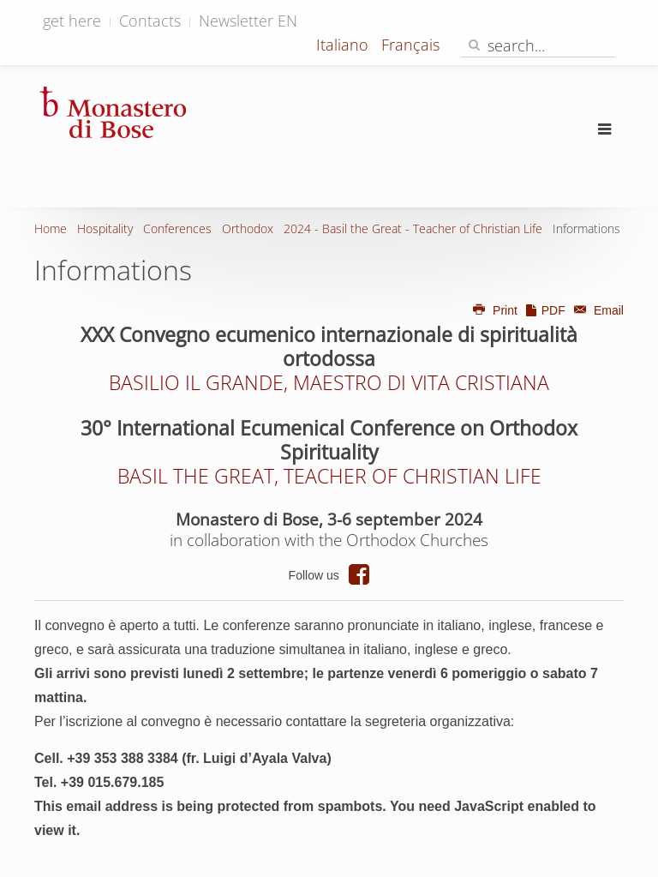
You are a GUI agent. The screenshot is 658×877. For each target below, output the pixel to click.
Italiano (344, 44)
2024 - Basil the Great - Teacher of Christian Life (413, 228)
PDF (545, 310)
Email (596, 310)
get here (72, 20)
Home (50, 228)
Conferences (177, 228)
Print (494, 310)
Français (410, 44)
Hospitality (105, 228)
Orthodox (247, 228)
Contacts (150, 20)
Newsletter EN (248, 20)
